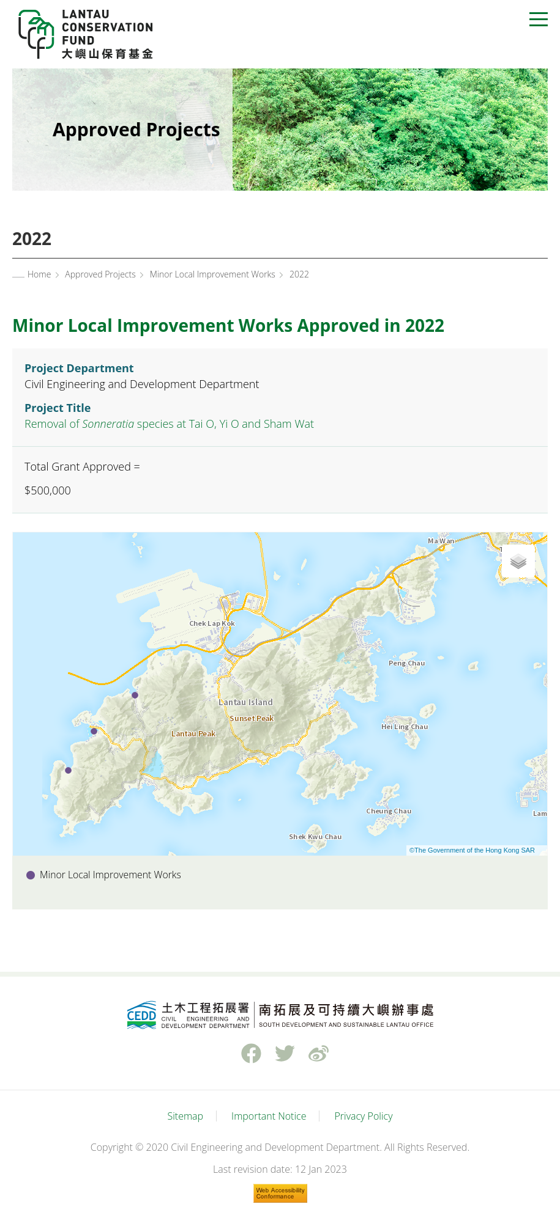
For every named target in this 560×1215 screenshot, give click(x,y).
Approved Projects (100, 274)
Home (39, 274)
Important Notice (268, 1116)
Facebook (251, 1053)
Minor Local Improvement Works (212, 274)
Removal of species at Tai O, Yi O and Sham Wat (169, 423)
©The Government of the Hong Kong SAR (472, 850)
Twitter (284, 1053)
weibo (318, 1053)
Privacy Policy (363, 1116)
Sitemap (185, 1116)
